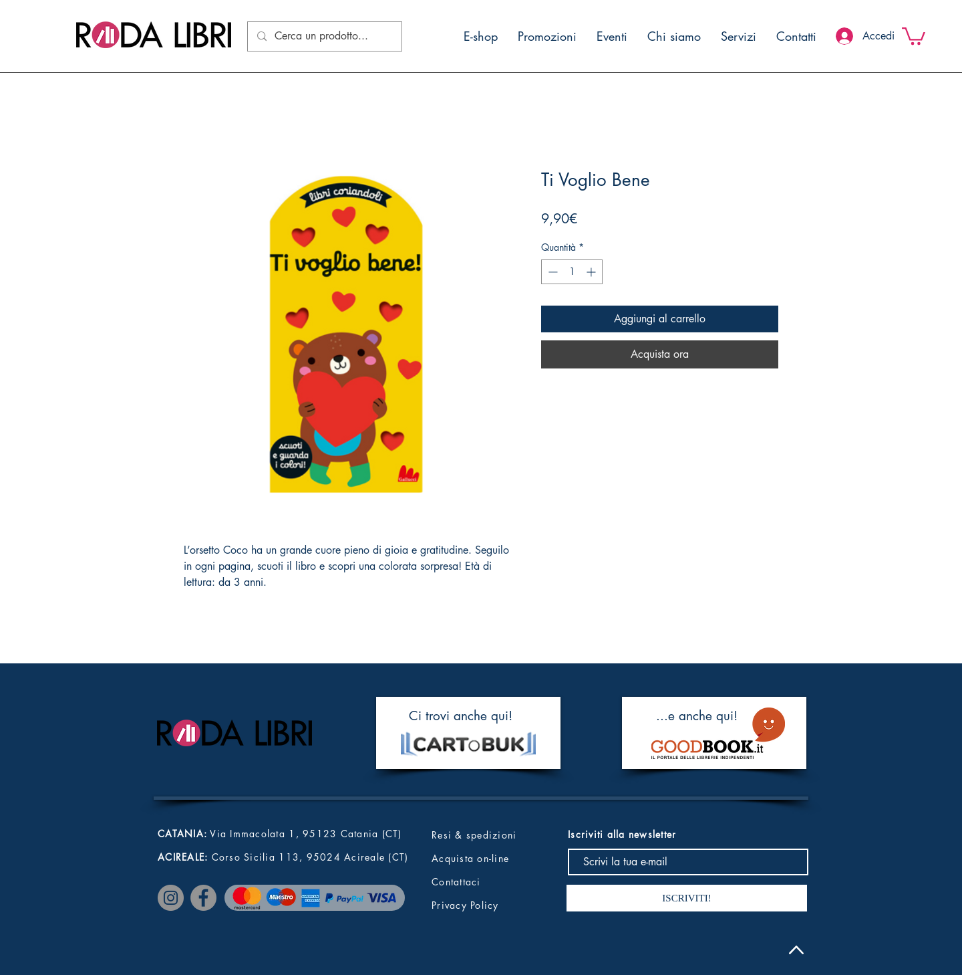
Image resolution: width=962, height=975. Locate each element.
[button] (913, 35)
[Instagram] (171, 898)
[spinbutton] (572, 272)
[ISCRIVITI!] (687, 898)
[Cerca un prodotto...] (324, 36)
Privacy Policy (465, 905)
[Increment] (592, 272)
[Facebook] (203, 898)
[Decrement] (551, 272)
